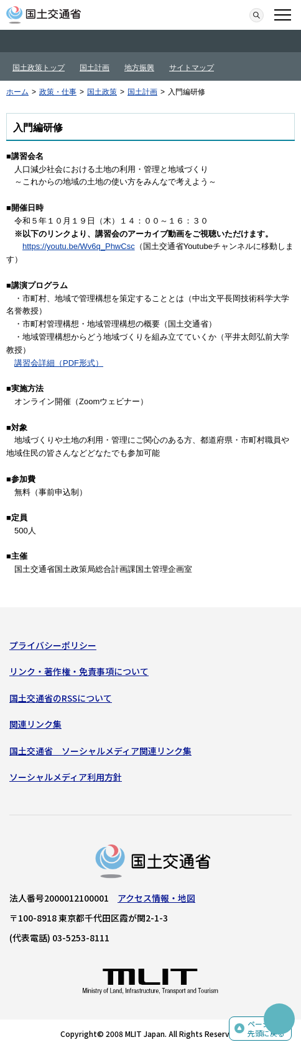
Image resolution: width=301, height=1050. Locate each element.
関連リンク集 (35, 724)
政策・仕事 (57, 92)
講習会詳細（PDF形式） (58, 363)
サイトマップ (191, 67)
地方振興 (139, 67)
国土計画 (94, 67)
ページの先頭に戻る (266, 1028)
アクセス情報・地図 (156, 898)
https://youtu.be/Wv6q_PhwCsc (78, 246)
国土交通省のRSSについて (60, 698)
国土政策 (102, 92)
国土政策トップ (38, 67)
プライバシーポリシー (52, 645)
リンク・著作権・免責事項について (79, 671)
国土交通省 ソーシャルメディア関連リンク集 (100, 751)
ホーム (17, 92)
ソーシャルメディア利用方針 (65, 777)
